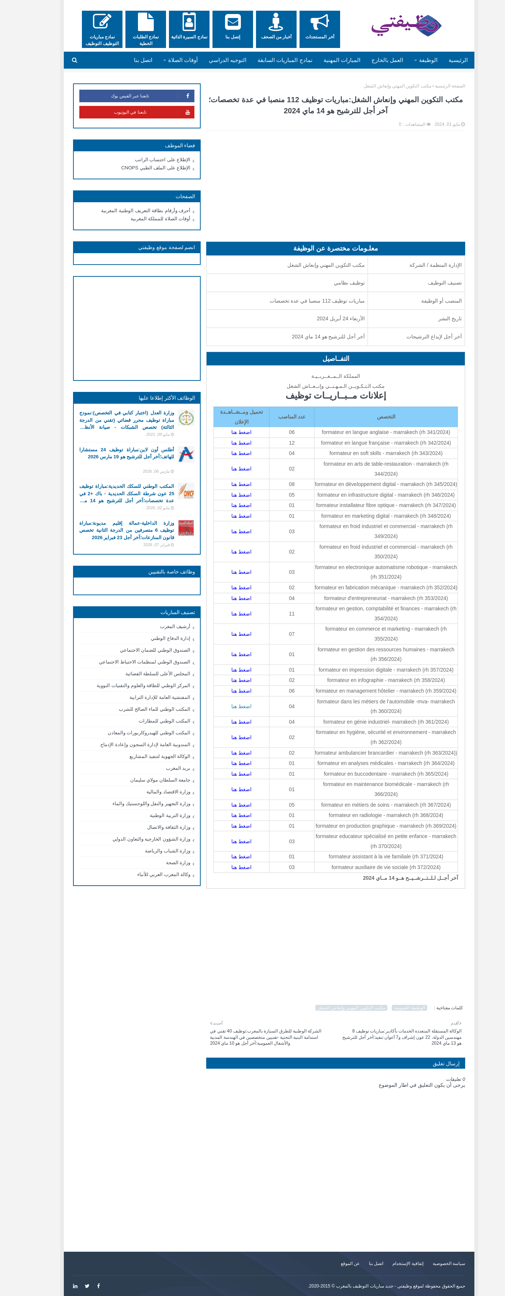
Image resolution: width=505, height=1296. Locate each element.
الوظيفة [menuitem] (411, 60)
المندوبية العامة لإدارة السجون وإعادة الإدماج (129, 744)
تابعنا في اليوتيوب (137, 112)
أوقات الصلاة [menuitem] (166, 60)
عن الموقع (333, 1263)
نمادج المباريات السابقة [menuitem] (268, 60)
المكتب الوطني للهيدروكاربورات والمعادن (132, 732)
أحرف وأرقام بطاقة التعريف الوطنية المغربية (129, 210)
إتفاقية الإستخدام (391, 1263)
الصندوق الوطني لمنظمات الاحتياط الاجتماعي (128, 662)
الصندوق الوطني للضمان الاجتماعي (138, 650)
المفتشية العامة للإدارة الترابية (143, 697)
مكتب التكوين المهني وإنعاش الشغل (380, 86)
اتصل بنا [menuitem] (126, 60)
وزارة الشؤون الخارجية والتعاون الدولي (135, 839)
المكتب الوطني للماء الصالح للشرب (138, 709)
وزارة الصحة (161, 862)
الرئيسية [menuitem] (441, 60)
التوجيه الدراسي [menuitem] (211, 60)
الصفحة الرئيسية (433, 86)
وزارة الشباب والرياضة (151, 851)
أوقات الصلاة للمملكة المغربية (144, 218)
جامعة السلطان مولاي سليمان (144, 780)
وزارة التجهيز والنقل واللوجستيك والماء (135, 803)
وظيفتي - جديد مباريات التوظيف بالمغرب (357, 1286)
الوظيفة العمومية (392, 1007)
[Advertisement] (319, 190)
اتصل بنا (359, 1263)
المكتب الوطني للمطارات (148, 721)
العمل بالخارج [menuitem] (371, 60)
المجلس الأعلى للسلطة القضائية (141, 673)
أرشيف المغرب (158, 626)
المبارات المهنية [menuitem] (325, 60)
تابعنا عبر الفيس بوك (135, 96)
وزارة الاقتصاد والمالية (152, 792)
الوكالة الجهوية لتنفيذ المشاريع (143, 756)
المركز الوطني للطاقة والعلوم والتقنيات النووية (127, 685)
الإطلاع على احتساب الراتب (146, 159)
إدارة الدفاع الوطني (154, 638)
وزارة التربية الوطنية (153, 815)
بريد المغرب (161, 768)
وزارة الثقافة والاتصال (152, 827)
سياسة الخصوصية (432, 1263)
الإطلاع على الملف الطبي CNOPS (139, 167)
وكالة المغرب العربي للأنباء (147, 874)
